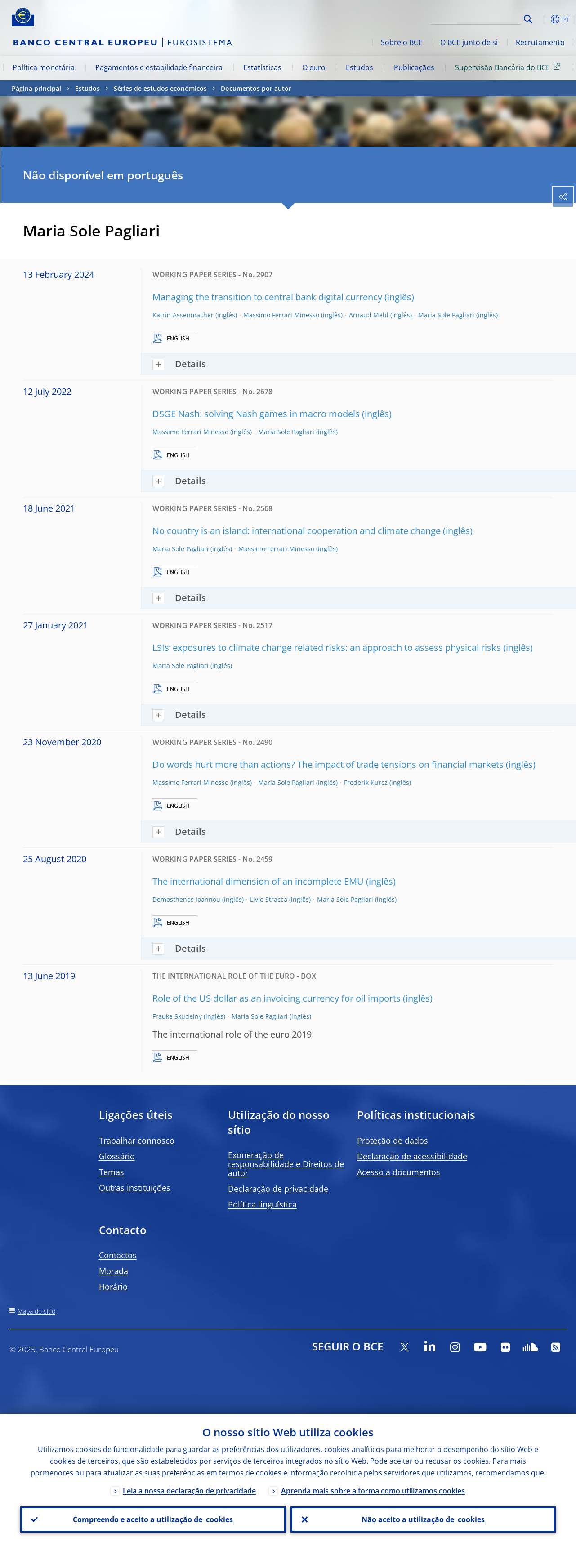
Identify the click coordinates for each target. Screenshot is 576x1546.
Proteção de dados (392, 1140)
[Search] (476, 18)
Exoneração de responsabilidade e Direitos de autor (286, 1163)
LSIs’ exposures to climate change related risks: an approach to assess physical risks (326, 648)
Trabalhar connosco (136, 1140)
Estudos (359, 67)
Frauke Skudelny (177, 1016)
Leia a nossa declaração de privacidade (189, 1491)
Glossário (117, 1156)
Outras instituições (134, 1187)
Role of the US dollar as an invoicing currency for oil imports (276, 998)
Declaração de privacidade (278, 1188)
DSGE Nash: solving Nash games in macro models (256, 414)
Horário (113, 1286)
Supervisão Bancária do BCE (509, 67)
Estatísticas (262, 67)
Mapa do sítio (36, 1311)
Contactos (118, 1255)
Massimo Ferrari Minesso (281, 315)
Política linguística (262, 1204)
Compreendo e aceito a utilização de (153, 1519)
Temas (111, 1172)
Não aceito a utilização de (423, 1519)
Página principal (36, 88)
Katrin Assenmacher (183, 315)
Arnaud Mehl (368, 315)
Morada (113, 1270)
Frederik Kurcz (366, 782)
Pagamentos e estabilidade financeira (159, 67)
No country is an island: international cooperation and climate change (296, 531)
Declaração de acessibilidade (412, 1156)
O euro (314, 67)
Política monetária (44, 67)
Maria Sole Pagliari (446, 315)
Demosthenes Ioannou (186, 899)
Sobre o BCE (401, 42)
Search (528, 19)
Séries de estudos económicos (160, 88)
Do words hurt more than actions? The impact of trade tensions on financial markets (328, 764)
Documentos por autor (256, 88)
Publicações (414, 67)
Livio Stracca (268, 899)
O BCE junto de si (469, 42)
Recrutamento (540, 42)
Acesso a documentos (398, 1172)
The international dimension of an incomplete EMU (258, 881)
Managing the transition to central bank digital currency (267, 297)
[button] (542, 19)
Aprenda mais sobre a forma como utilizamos (373, 1491)
